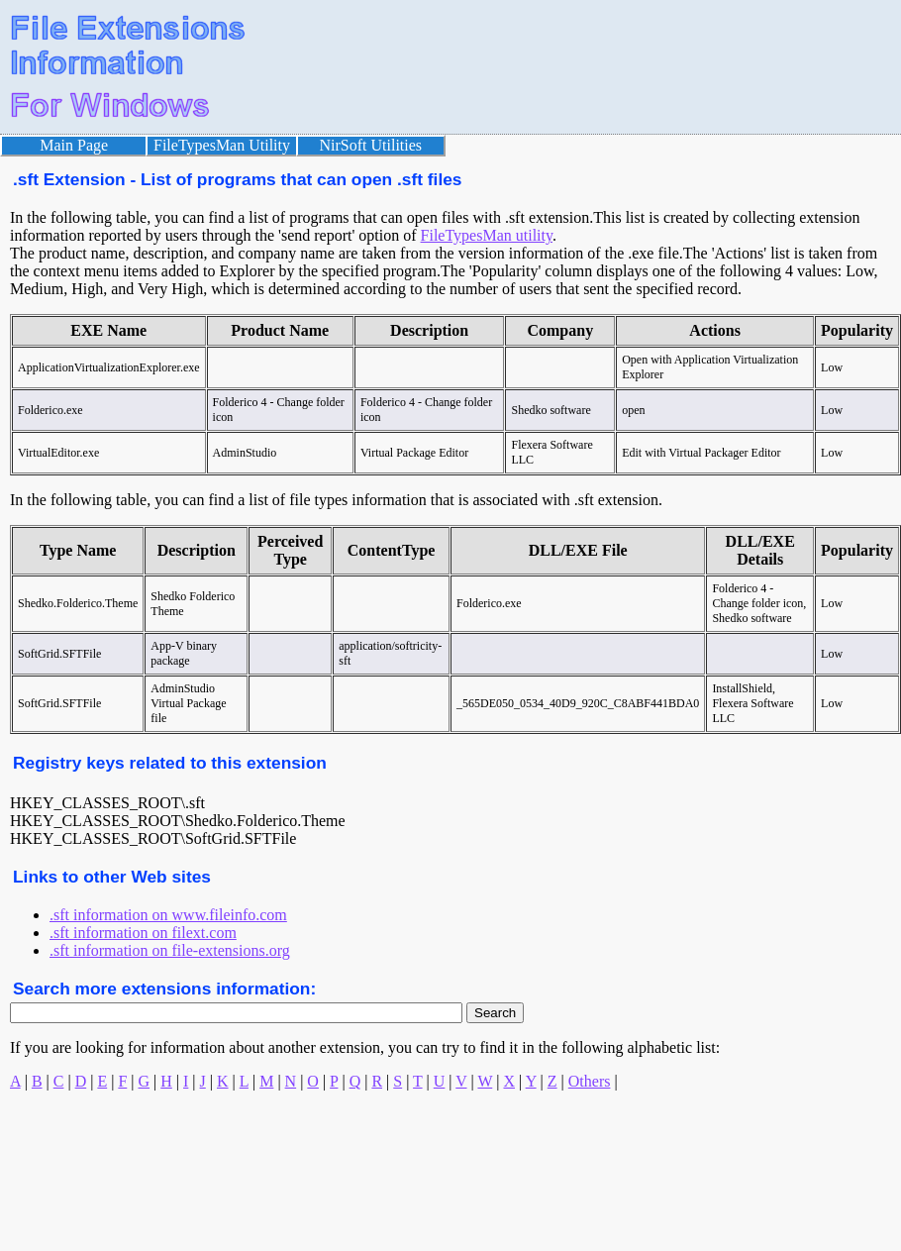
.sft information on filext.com (143, 932)
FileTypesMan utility (486, 235)
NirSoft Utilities (371, 145)
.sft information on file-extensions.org (170, 950)
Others (589, 1081)
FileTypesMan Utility (221, 145)
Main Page (74, 145)
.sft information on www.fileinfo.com (168, 914)
